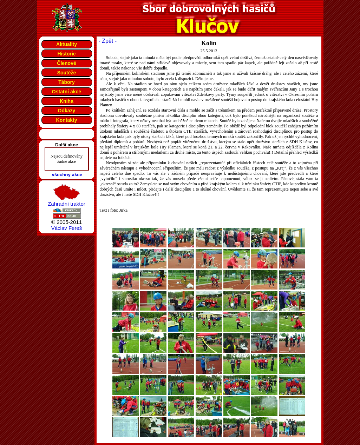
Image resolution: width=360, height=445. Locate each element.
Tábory (66, 82)
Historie (66, 54)
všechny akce (67, 174)
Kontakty (66, 120)
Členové (66, 63)
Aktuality (66, 44)
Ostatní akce (66, 91)
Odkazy (67, 110)
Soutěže (66, 72)
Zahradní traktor (66, 204)
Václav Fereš (66, 228)
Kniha (66, 101)
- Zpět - (108, 41)
